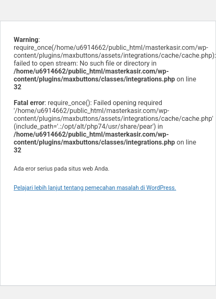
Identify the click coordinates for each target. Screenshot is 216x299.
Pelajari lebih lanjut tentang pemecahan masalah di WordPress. (95, 187)
